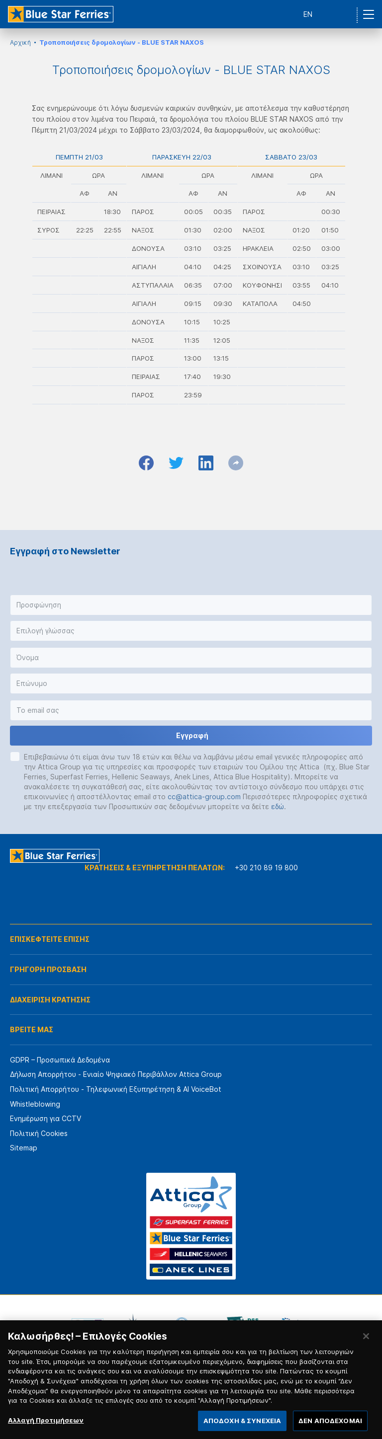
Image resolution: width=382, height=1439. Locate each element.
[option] (87, 1324)
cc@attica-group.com (204, 796)
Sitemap (23, 1147)
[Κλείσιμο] (366, 1350)
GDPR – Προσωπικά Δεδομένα (60, 1060)
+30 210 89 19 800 (266, 867)
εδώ (277, 806)
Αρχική (20, 42)
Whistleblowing (35, 1104)
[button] (191, 605)
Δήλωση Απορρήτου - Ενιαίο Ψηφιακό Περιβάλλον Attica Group (116, 1074)
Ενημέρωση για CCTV (45, 1118)
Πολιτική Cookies (39, 1133)
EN (307, 14)
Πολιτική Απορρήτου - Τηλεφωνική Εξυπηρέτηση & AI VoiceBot (115, 1089)
